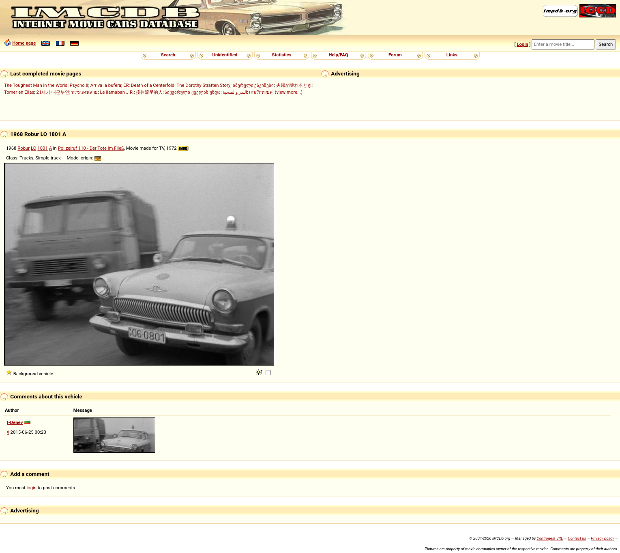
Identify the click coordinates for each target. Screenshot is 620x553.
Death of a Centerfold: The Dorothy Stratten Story (180, 85)
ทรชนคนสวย (84, 92)
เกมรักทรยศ (260, 92)
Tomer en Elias (19, 92)
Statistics (281, 55)
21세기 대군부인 (53, 92)
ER (126, 85)
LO (33, 148)
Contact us (577, 538)
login (32, 488)
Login (522, 44)
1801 (42, 148)
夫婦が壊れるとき (294, 85)
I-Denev (15, 422)
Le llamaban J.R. (117, 92)
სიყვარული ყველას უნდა (193, 92)
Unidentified (225, 55)
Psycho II (79, 85)
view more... (288, 92)
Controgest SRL (549, 538)
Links (451, 55)
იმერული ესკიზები (253, 85)
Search (168, 55)
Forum (395, 55)
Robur (23, 148)
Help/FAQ (338, 55)
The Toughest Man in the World (36, 85)
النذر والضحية (235, 92)
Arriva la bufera (105, 85)
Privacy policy (602, 538)
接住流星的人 (149, 92)
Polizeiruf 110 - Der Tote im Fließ (91, 148)
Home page (24, 43)
